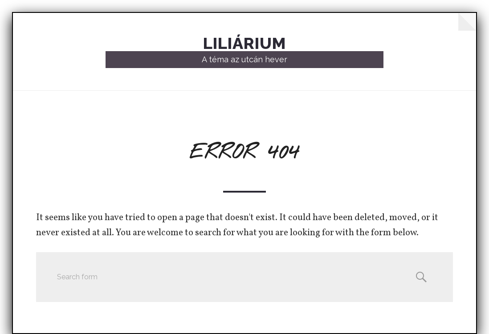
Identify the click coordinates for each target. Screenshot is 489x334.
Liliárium (244, 43)
